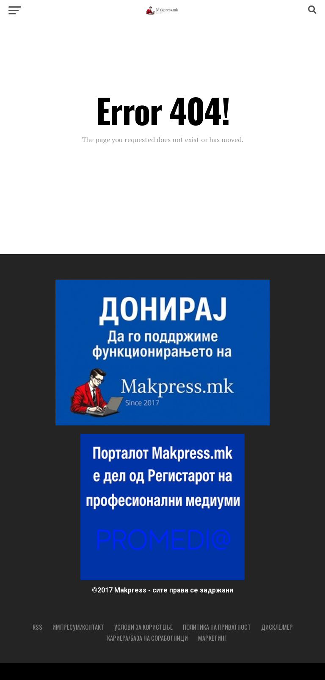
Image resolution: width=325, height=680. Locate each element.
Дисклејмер (277, 626)
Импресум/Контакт (78, 626)
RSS (37, 626)
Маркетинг (212, 637)
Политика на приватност (217, 626)
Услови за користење (143, 626)
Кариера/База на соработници (147, 637)
